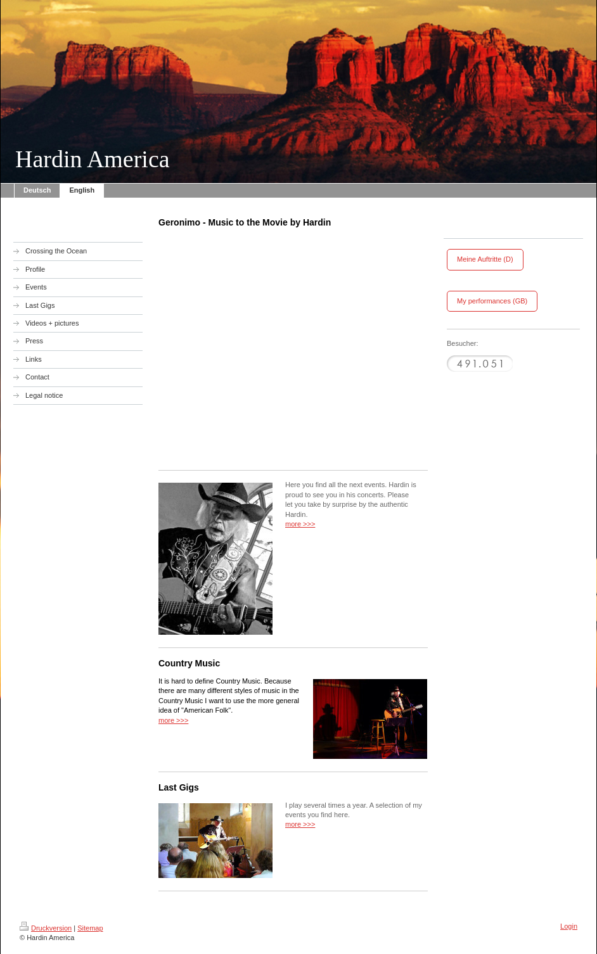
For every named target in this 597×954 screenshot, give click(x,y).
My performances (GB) (492, 301)
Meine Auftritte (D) (485, 259)
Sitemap (90, 928)
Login (568, 926)
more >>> (300, 524)
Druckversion (46, 928)
